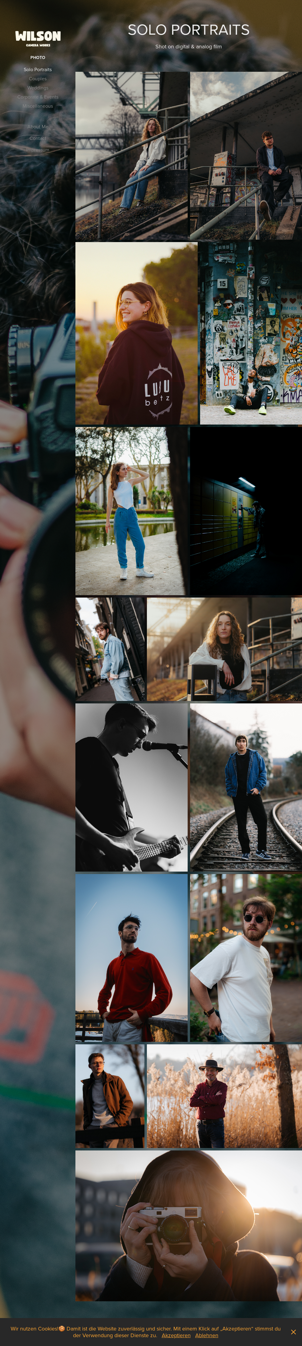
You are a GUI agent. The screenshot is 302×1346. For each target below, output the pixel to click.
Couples (38, 78)
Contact (38, 138)
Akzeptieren (176, 1335)
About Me (37, 126)
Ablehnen (206, 1335)
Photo (37, 57)
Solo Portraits (38, 69)
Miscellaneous (38, 105)
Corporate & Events (37, 96)
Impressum (37, 149)
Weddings (37, 87)
